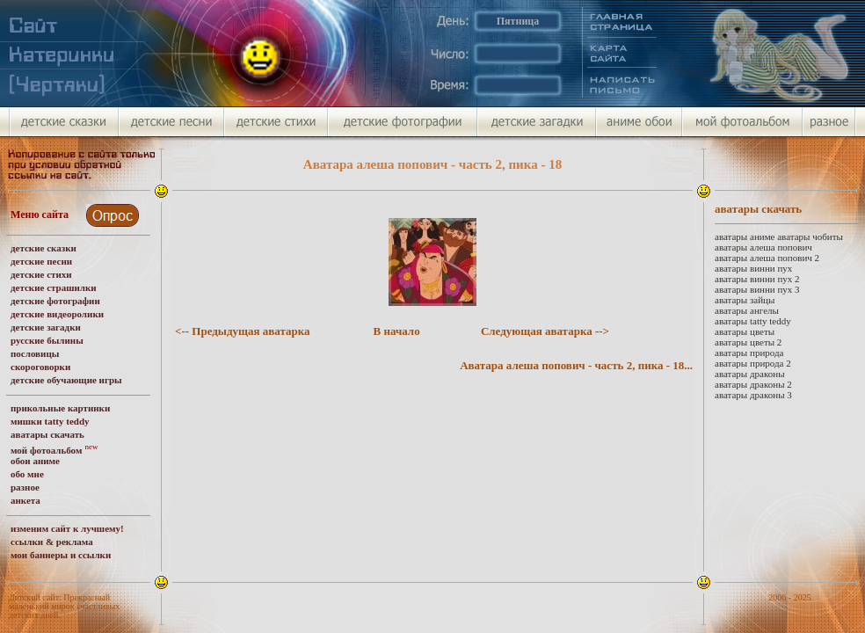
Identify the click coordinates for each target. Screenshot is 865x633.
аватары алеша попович (763, 247)
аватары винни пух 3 (757, 289)
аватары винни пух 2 (757, 278)
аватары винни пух (753, 268)
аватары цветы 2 (748, 342)
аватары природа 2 (753, 363)
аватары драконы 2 (753, 384)
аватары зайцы (744, 300)
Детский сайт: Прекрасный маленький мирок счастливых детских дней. (64, 606)
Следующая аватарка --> (545, 331)
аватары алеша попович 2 (767, 257)
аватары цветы (744, 331)
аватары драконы (750, 373)
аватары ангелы (747, 310)
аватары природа (749, 352)
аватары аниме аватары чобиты (779, 236)
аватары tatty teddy (753, 321)
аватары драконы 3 (753, 394)
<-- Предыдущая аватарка (242, 331)
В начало (397, 331)
